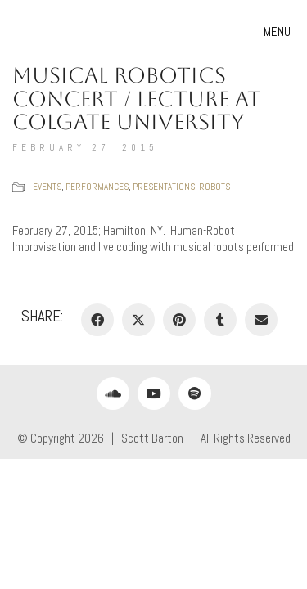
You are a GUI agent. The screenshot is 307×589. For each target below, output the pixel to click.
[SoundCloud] (113, 393)
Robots (214, 186)
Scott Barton (152, 438)
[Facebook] (97, 319)
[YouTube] (154, 393)
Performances (97, 186)
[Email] (261, 319)
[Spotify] (194, 393)
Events (47, 186)
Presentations (164, 186)
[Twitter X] (138, 319)
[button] (279, 31)
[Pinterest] (179, 319)
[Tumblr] (220, 319)
